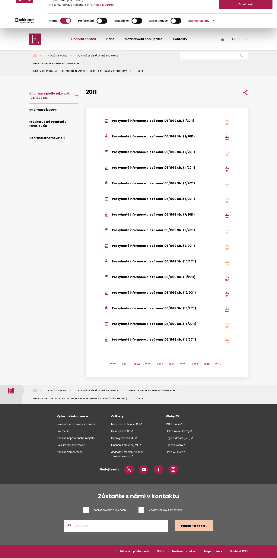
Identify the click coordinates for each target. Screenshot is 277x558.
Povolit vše (245, 9)
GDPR (160, 551)
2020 (183, 364)
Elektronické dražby (177, 431)
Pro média (63, 431)
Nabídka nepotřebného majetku (76, 438)
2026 (113, 364)
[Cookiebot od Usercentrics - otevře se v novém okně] (24, 48)
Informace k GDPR (43, 110)
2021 (172, 364)
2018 (207, 364)
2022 (160, 364)
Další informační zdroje (71, 445)
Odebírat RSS (239, 551)
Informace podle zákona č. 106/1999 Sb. (56, 63)
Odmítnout (245, 31)
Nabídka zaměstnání (69, 452)
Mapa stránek (213, 551)
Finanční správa (57, 55)
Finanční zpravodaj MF (125, 445)
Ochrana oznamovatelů (47, 138)
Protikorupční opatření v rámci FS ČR (47, 124)
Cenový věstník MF (122, 438)
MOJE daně (173, 424)
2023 (148, 364)
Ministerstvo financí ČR (125, 424)
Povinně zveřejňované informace (98, 55)
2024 (137, 364)
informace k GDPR (99, 31)
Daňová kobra (174, 445)
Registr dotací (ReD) (178, 438)
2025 (125, 364)
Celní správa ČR (121, 431)
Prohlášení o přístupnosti (132, 551)
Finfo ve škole (174, 452)
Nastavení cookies (184, 551)
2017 (218, 364)
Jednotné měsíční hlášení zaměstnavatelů (127, 454)
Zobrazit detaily (198, 48)
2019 (195, 364)
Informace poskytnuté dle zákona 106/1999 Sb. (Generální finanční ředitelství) (80, 71)
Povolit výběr (245, 20)
